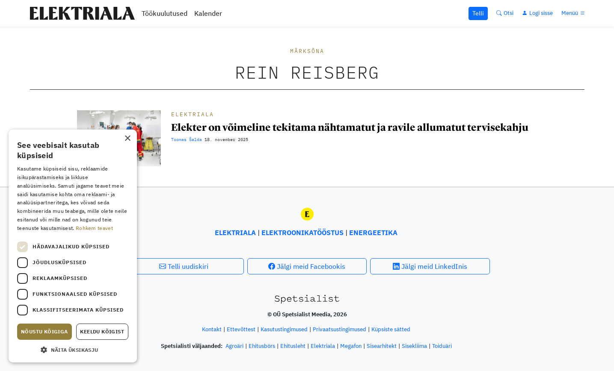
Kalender (208, 13)
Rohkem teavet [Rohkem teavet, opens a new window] (94, 228)
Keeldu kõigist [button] (102, 331)
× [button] (127, 138)
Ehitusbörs (262, 346)
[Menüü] (574, 13)
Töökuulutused (164, 13)
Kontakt (212, 329)
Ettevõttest (241, 329)
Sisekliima (414, 346)
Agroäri (234, 346)
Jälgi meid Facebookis (306, 266)
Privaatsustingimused (339, 329)
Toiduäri (442, 346)
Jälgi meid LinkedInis (430, 266)
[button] (72, 349)
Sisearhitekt (382, 346)
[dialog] (73, 246)
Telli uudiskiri (183, 266)
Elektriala (192, 114)
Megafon (351, 346)
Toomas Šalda (186, 139)
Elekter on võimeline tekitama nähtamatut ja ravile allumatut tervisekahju (349, 127)
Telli (478, 13)
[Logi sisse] (537, 13)
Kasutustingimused (284, 329)
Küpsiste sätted (390, 329)
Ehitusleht (293, 346)
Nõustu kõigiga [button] (44, 331)
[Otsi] (505, 13)
